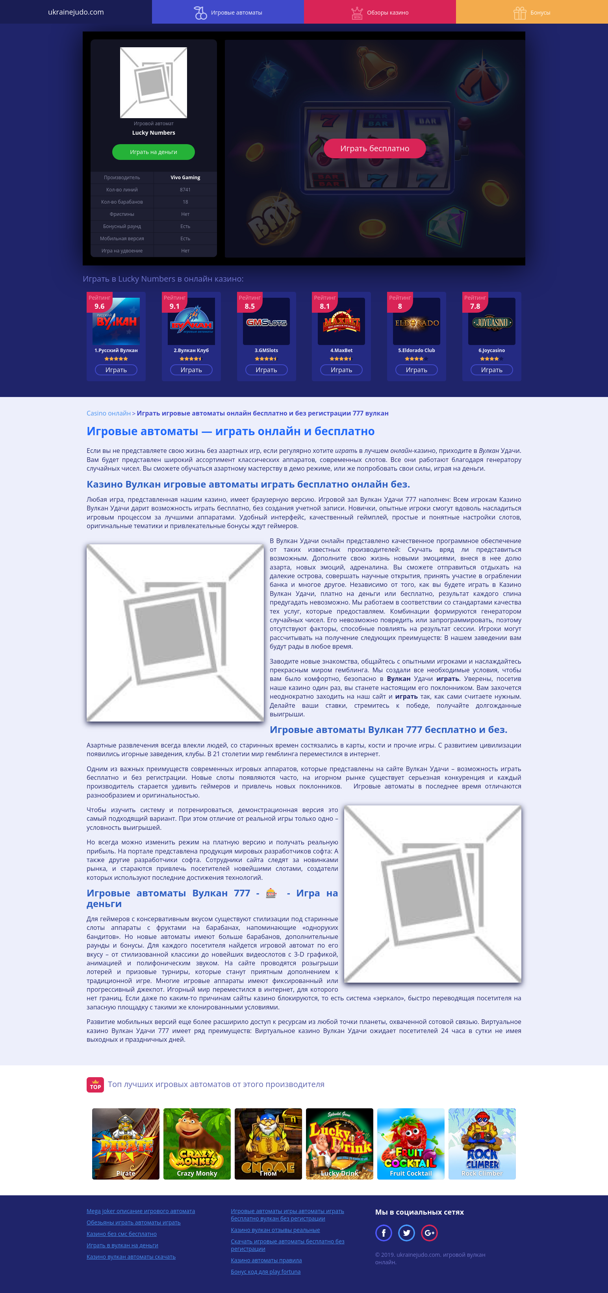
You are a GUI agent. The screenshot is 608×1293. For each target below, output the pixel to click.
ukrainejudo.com (76, 12)
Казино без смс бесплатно (122, 1233)
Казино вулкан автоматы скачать (131, 1256)
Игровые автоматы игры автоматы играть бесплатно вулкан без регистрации (287, 1214)
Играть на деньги (154, 152)
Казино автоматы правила (266, 1260)
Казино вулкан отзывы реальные (275, 1230)
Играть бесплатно (375, 148)
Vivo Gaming (185, 177)
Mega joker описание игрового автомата (141, 1211)
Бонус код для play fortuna (265, 1271)
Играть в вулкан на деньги (122, 1245)
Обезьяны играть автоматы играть (134, 1222)
